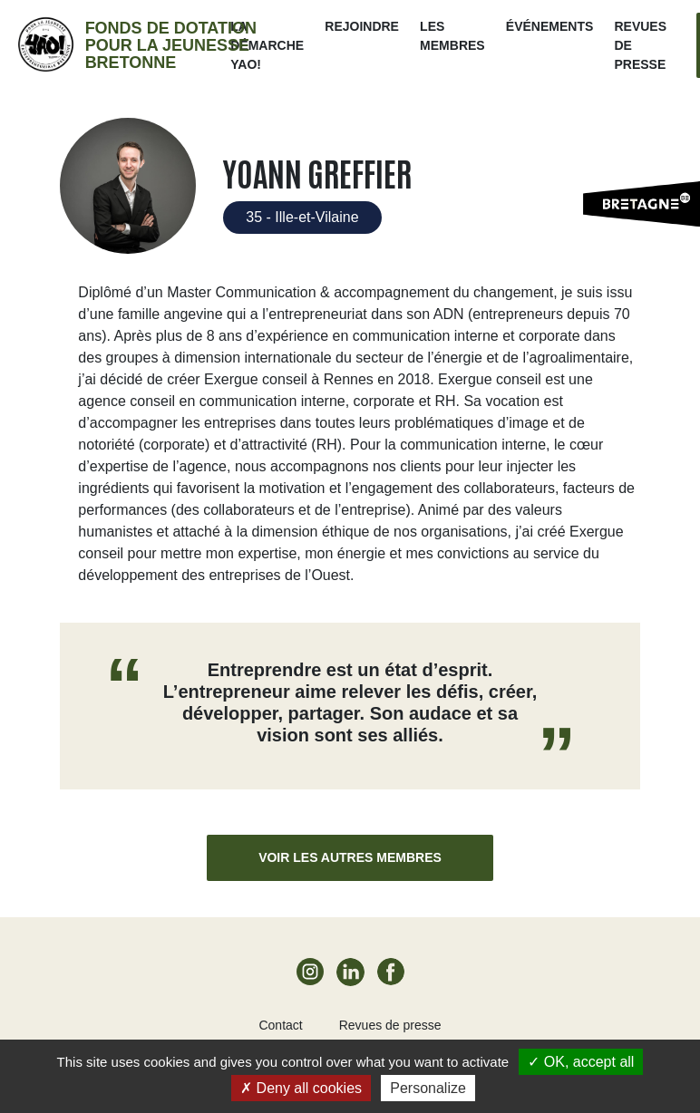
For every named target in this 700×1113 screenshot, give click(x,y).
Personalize (428, 1088)
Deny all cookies (301, 1088)
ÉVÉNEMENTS (549, 26)
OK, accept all (581, 1061)
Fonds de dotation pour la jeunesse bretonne (171, 45)
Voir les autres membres (350, 857)
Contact (280, 1025)
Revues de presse (390, 1025)
